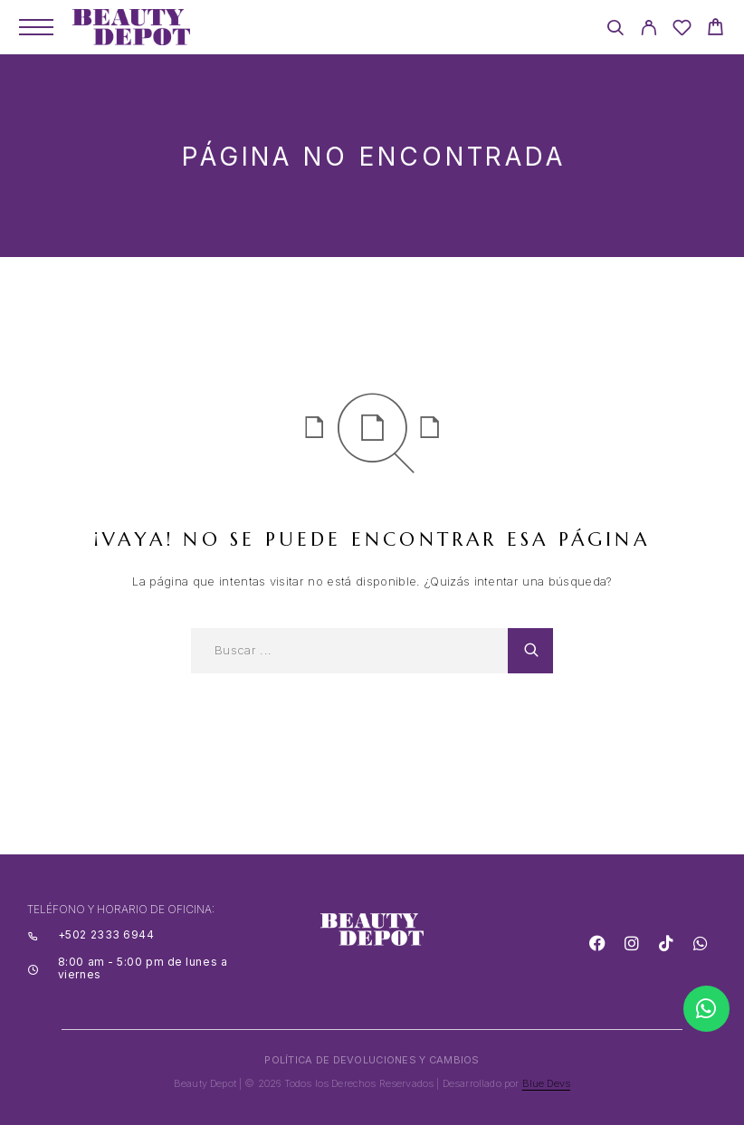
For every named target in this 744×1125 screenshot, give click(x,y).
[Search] (615, 30)
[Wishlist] (682, 30)
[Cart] (715, 29)
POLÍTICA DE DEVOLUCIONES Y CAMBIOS (371, 1059)
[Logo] (131, 27)
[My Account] (648, 30)
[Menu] (36, 27)
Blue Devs (546, 1083)
